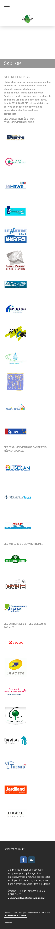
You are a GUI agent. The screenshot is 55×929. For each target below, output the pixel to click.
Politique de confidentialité (29, 913)
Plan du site (45, 913)
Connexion (8, 923)
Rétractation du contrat (15, 916)
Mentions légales (10, 913)
